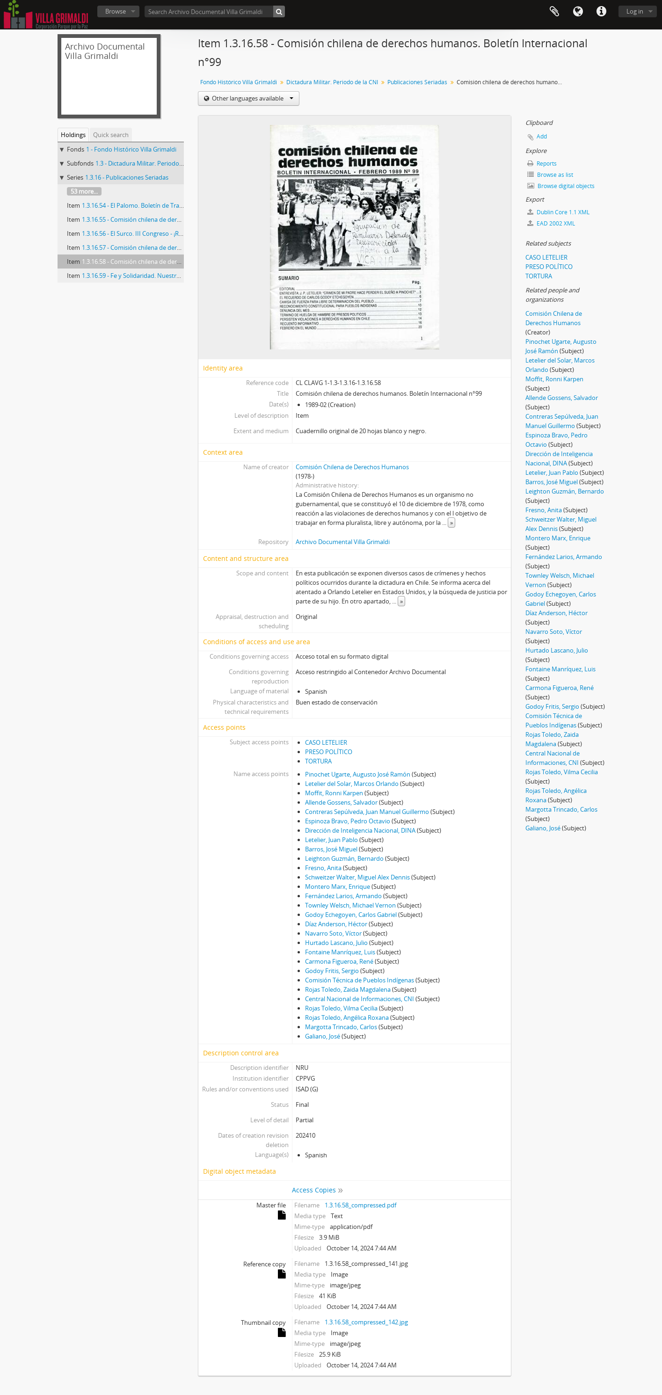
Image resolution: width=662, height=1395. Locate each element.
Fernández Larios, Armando (343, 896)
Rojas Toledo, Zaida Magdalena (348, 989)
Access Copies (314, 1189)
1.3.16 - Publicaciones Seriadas (126, 177)
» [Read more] (451, 522)
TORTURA (318, 761)
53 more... (84, 191)
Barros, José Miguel (331, 849)
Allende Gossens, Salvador (341, 802)
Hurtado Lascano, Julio (336, 942)
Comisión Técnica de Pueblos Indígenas (359, 980)
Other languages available (252, 98)
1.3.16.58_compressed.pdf (360, 1205)
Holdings (73, 135)
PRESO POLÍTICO (328, 752)
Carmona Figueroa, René (339, 961)
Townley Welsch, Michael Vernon (350, 905)
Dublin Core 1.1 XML (558, 212)
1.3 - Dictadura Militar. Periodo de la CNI (150, 163)
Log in (634, 11)
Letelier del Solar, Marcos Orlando (352, 783)
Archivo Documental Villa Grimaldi (343, 542)
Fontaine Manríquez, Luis (340, 952)
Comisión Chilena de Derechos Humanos (352, 467)
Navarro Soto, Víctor (333, 933)
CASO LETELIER (326, 742)
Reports (542, 163)
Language (577, 11)
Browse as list (550, 175)
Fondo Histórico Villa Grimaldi (238, 82)
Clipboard (554, 11)
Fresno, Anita (323, 868)
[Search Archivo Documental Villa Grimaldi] (215, 11)
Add (542, 136)
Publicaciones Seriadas (417, 82)
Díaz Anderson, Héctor (336, 924)
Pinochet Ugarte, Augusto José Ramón (357, 774)
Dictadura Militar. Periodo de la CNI (332, 82)
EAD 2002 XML (551, 223)
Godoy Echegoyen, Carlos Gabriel (351, 914)
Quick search (111, 135)
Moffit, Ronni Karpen (334, 793)
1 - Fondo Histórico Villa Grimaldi (131, 149)
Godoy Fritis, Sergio (332, 970)
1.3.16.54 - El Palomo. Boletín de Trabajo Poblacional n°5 (159, 205)
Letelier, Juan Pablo (331, 840)
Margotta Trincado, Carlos (341, 1027)
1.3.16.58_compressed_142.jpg (366, 1322)
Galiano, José (322, 1036)
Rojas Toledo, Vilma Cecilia (341, 1008)
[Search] (279, 11)
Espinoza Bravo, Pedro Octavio (347, 821)
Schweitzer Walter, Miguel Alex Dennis (357, 877)
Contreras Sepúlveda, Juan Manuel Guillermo (367, 811)
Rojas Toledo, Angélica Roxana (347, 1017)
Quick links (601, 11)
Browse (115, 11)
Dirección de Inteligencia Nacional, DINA (360, 830)
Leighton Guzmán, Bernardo (344, 858)
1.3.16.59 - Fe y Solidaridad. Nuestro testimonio (147, 275)
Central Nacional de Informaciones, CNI (359, 999)
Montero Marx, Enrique (337, 886)
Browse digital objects (561, 186)
